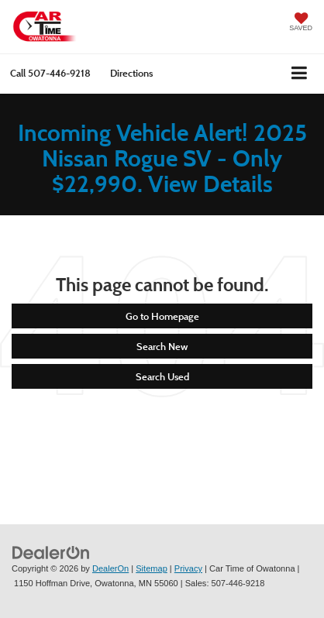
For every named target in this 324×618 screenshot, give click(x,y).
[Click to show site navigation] (299, 74)
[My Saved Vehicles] (300, 23)
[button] (50, 73)
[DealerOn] (51, 552)
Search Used (162, 376)
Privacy (188, 568)
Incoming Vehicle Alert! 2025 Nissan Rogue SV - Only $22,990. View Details (162, 158)
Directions (131, 73)
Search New (162, 346)
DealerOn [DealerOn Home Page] (110, 568)
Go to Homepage (162, 316)
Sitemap (151, 568)
